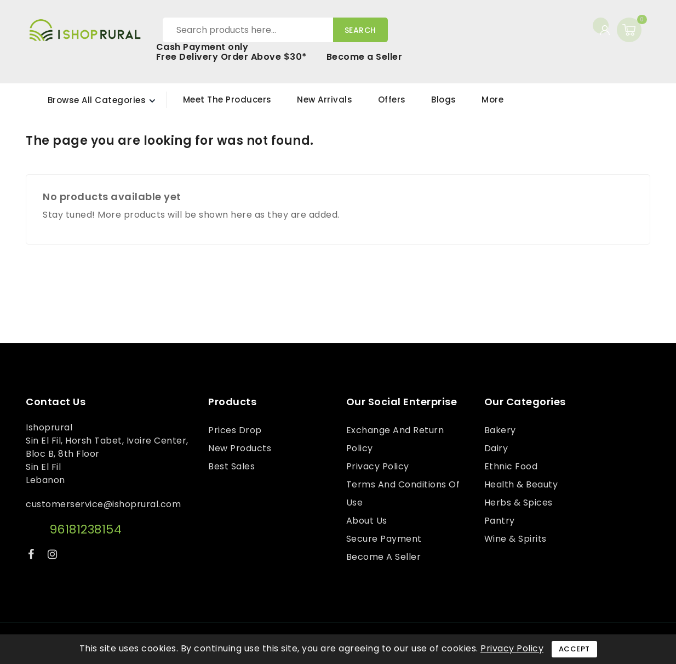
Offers (392, 99)
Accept (574, 649)
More (492, 99)
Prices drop (235, 430)
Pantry (499, 520)
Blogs (443, 99)
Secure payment (384, 538)
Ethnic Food (511, 466)
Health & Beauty (521, 484)
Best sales (231, 466)
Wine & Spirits (515, 538)
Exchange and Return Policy (395, 439)
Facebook (32, 556)
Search (360, 30)
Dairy (496, 448)
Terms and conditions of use (403, 493)
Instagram (54, 556)
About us (366, 520)
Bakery (500, 430)
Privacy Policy (377, 466)
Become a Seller (364, 56)
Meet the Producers (227, 99)
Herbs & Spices (518, 502)
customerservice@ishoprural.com (103, 504)
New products (239, 448)
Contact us (55, 402)
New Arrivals (324, 99)
